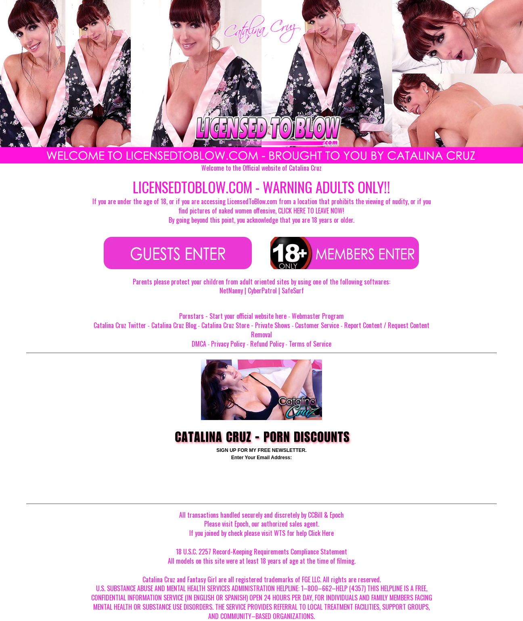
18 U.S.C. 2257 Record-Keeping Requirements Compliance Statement (261, 551)
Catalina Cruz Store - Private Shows (245, 325)
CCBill (315, 515)
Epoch (337, 515)
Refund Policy (267, 344)
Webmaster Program (318, 316)
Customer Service (317, 325)
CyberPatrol (262, 290)
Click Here (321, 533)
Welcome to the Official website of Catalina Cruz (261, 168)
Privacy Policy (228, 344)
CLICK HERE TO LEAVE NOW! (311, 210)
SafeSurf (293, 290)
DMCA (199, 344)
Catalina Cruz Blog (174, 325)
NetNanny (231, 290)
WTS (279, 533)
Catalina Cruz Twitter (120, 325)
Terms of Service (310, 344)
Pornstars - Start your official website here (233, 316)
